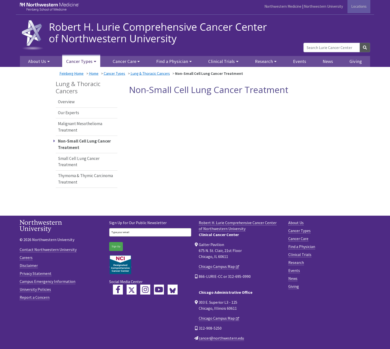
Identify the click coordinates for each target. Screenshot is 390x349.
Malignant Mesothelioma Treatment (80, 127)
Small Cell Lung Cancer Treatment (78, 162)
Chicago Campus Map (217, 266)
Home (93, 73)
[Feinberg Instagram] (145, 290)
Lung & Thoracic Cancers (150, 73)
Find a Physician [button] (172, 61)
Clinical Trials (299, 254)
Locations (359, 6)
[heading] (146, 34)
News (328, 61)
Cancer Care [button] (124, 61)
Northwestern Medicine (282, 6)
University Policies (35, 289)
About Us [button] (37, 61)
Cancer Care (298, 238)
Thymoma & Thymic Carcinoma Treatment (85, 179)
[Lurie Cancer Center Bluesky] (173, 290)
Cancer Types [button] (79, 61)
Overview (66, 101)
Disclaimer (29, 265)
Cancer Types (114, 73)
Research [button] (264, 61)
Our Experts (68, 112)
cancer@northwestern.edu (221, 338)
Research (296, 262)
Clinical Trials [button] (221, 61)
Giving (355, 61)
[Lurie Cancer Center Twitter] (132, 290)
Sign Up (116, 246)
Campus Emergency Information (47, 281)
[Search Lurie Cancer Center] (331, 47)
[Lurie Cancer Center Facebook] (118, 290)
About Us (296, 222)
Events (299, 61)
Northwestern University (323, 6)
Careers (26, 257)
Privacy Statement (35, 273)
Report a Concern (34, 297)
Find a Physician (301, 246)
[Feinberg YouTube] (159, 290)
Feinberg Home (71, 73)
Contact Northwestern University (48, 249)
